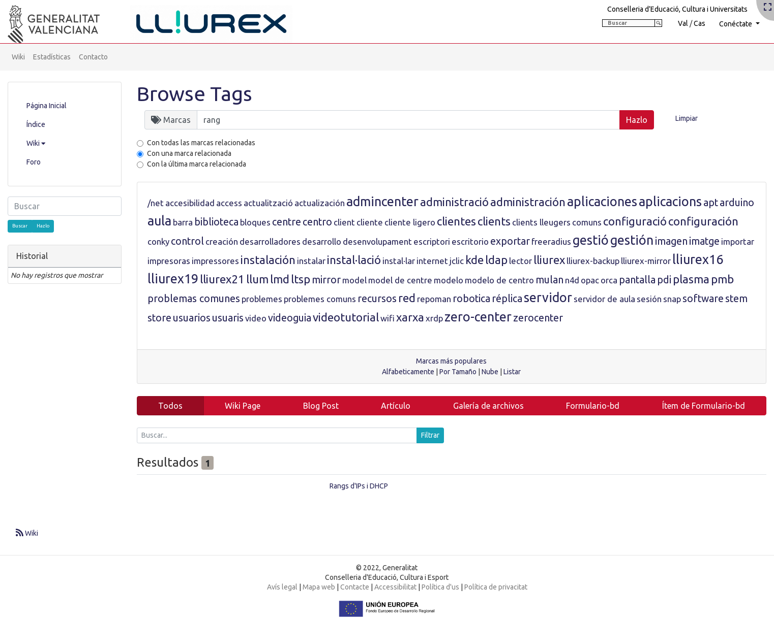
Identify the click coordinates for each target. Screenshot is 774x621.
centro (317, 221)
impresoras (168, 261)
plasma (691, 279)
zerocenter (538, 317)
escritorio (470, 241)
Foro (33, 162)
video (255, 318)
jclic (457, 261)
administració (454, 201)
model (354, 280)
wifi (387, 318)
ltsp (300, 279)
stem (736, 298)
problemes (262, 299)
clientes (456, 221)
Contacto (93, 57)
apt (710, 202)
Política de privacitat (495, 587)
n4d (572, 280)
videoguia (289, 317)
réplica (507, 298)
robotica (471, 298)
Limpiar (686, 118)
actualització (268, 203)
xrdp (434, 318)
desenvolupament (377, 241)
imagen (671, 241)
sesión (649, 299)
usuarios (192, 317)
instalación (268, 259)
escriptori (431, 241)
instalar (311, 261)
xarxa (410, 317)
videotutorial (346, 317)
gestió (591, 240)
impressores (215, 261)
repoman (434, 299)
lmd (279, 279)
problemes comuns (320, 299)
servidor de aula (604, 299)
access (229, 203)
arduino (737, 202)
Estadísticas (52, 57)
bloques (255, 222)
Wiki (18, 57)
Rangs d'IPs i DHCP (359, 486)
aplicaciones (602, 201)
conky (158, 241)
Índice (35, 124)
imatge (704, 241)
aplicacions (670, 201)
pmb (722, 279)
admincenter (382, 201)
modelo (448, 280)
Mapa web (319, 587)
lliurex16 (697, 259)
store (159, 317)
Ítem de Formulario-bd (703, 405)
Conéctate (736, 24)
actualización (319, 203)
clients (494, 221)
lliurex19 (172, 279)
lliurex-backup (593, 261)
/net (155, 203)
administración (527, 201)
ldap (496, 259)
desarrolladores (270, 241)
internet (432, 261)
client (344, 222)
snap (672, 299)
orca (609, 280)
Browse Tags (194, 93)
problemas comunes (193, 298)
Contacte (354, 587)
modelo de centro (499, 280)
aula (159, 221)
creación (221, 241)
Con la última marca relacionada (196, 164)
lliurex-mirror (646, 261)
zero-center (478, 317)
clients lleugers (541, 222)
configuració (635, 221)
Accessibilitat (395, 587)
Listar (512, 372)
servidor (548, 297)
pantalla (637, 279)
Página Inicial (46, 106)
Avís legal (282, 587)
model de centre (400, 280)
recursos (377, 298)
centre (286, 221)
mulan (549, 279)
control (187, 241)
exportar (510, 241)
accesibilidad (190, 203)
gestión (631, 240)
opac (590, 280)
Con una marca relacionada (189, 153)
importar (737, 241)
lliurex (549, 259)
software (703, 298)
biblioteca (216, 221)
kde (474, 259)
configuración (703, 221)
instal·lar (398, 261)
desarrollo (321, 241)
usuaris (228, 317)
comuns (587, 222)
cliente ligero (409, 222)
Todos (170, 405)
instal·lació (354, 259)
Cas (699, 23)
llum (257, 279)
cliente (369, 222)
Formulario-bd (592, 405)
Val (683, 23)
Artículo (395, 405)
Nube (490, 372)
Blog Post (321, 405)
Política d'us (440, 587)
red (406, 297)
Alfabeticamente (408, 372)
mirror (326, 279)
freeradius (551, 241)
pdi (664, 279)
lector (520, 261)
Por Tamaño (458, 372)
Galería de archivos (488, 405)
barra (183, 222)
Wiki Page (242, 405)
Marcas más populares (451, 361)
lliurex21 (222, 279)
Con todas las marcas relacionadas (201, 143)
